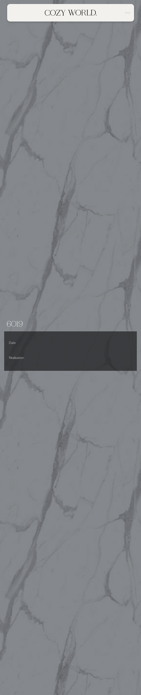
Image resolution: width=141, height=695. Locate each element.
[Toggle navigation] (128, 13)
